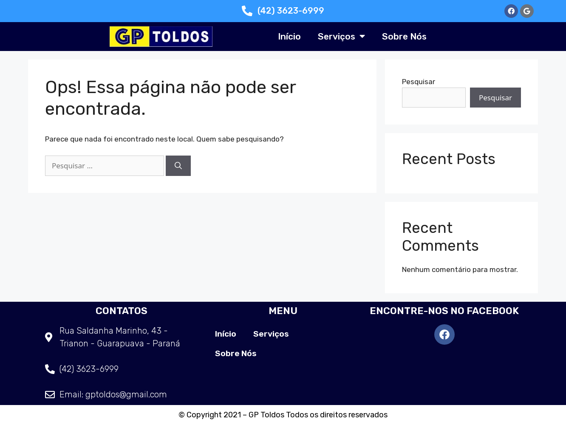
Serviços (341, 36)
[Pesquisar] (178, 166)
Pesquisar (418, 81)
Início (289, 36)
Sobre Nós (404, 36)
